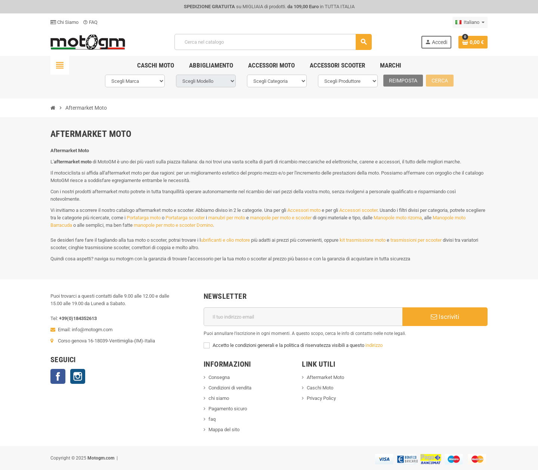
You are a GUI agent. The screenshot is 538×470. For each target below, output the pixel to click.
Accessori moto (304, 210)
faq (212, 419)
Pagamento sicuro (227, 408)
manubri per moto (226, 217)
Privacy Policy (321, 398)
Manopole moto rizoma (398, 217)
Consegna (219, 377)
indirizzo (374, 345)
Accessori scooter (358, 210)
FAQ (90, 22)
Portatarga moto (144, 217)
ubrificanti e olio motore (225, 240)
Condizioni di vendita (229, 388)
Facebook (57, 376)
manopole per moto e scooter (281, 217)
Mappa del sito (223, 429)
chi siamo (218, 398)
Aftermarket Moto (325, 377)
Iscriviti (445, 316)
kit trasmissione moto (363, 240)
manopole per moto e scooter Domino (173, 225)
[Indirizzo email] (303, 316)
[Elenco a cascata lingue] (470, 22)
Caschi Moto (320, 388)
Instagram (77, 376)
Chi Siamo (64, 22)
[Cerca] (273, 42)
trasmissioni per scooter (416, 240)
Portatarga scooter (185, 217)
